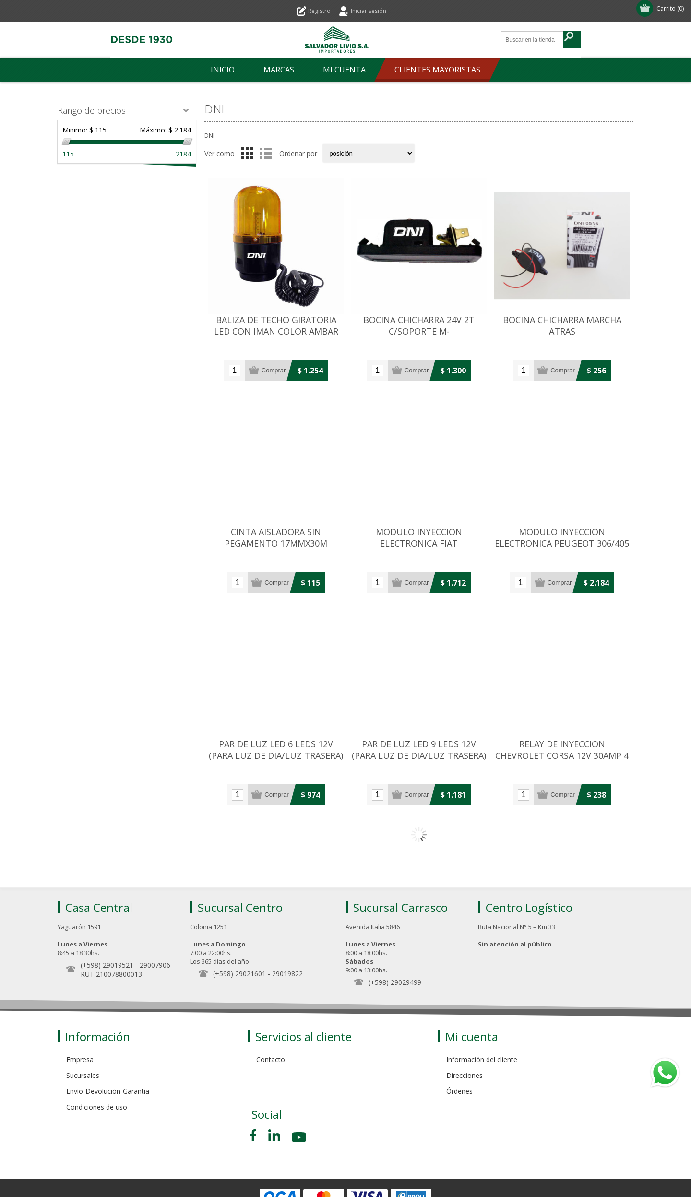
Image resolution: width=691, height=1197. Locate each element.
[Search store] (532, 39)
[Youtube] (300, 1138)
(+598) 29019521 (107, 965)
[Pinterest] (274, 1135)
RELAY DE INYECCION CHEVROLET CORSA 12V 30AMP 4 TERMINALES (562, 755)
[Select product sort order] (368, 153)
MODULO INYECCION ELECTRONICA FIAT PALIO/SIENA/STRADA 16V (419, 543)
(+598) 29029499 (395, 982)
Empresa (80, 1059)
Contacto (270, 1059)
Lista (265, 153)
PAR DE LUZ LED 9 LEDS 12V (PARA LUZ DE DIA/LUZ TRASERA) (419, 749)
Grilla (247, 153)
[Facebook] (255, 1135)
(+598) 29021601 (239, 973)
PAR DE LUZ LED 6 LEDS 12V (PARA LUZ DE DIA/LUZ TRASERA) (276, 749)
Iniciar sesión (368, 11)
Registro (319, 11)
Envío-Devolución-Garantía (107, 1091)
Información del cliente (481, 1059)
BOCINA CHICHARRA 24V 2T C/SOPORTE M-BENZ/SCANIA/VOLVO (419, 331)
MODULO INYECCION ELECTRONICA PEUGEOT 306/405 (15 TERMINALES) (562, 543)
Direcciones (464, 1075)
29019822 (287, 973)
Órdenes (459, 1091)
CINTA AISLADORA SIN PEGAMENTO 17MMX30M (276, 537)
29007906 (155, 965)
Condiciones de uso (96, 1107)
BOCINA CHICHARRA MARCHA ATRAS (562, 325)
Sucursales (82, 1075)
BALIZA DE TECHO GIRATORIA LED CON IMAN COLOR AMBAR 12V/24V (276, 331)
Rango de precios (92, 110)
